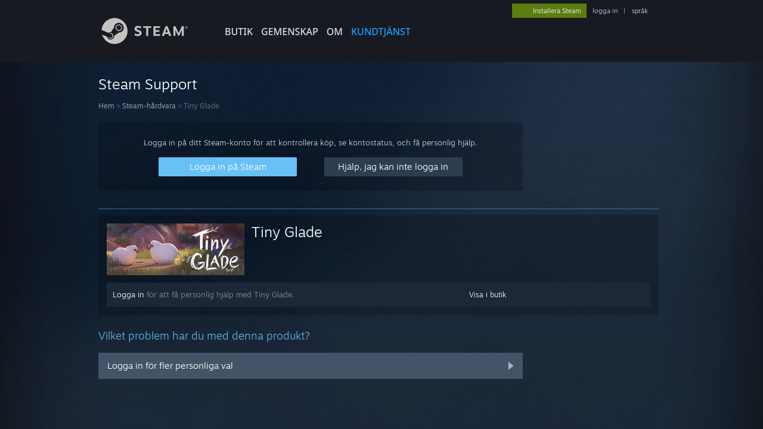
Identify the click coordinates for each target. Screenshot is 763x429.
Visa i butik (487, 294)
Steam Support (147, 84)
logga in (605, 11)
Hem (106, 105)
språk (640, 11)
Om (335, 31)
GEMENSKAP (289, 31)
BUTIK (239, 31)
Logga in (128, 294)
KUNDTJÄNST (381, 31)
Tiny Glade (287, 232)
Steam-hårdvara (149, 105)
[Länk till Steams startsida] (153, 41)
